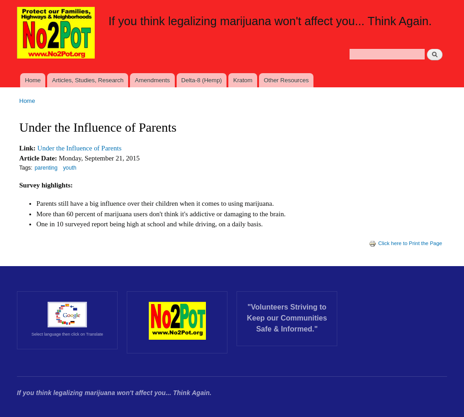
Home (33, 80)
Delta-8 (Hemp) (201, 80)
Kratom (243, 80)
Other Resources (286, 80)
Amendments (152, 80)
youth (69, 168)
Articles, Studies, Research (88, 80)
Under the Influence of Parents (80, 148)
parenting (46, 168)
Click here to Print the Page (405, 243)
